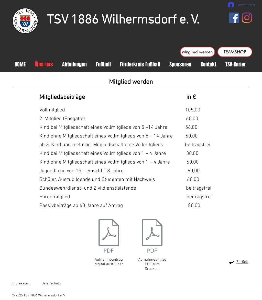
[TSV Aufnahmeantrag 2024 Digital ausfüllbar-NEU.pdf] (108, 236)
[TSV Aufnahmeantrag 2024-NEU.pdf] (152, 236)
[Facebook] (234, 18)
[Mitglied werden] (197, 52)
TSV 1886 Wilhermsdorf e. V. (123, 20)
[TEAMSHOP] (234, 52)
